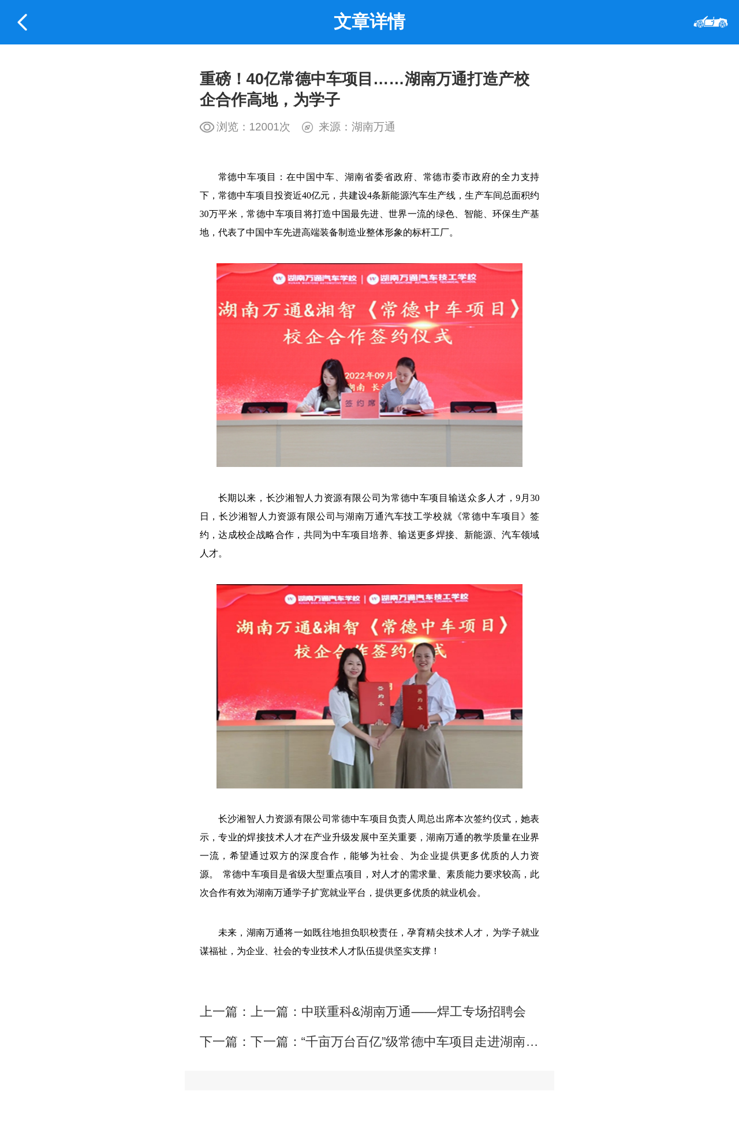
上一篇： (276, 1011)
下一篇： (276, 1041)
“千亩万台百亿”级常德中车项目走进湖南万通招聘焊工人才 (464, 1041)
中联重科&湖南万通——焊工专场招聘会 (413, 1011)
